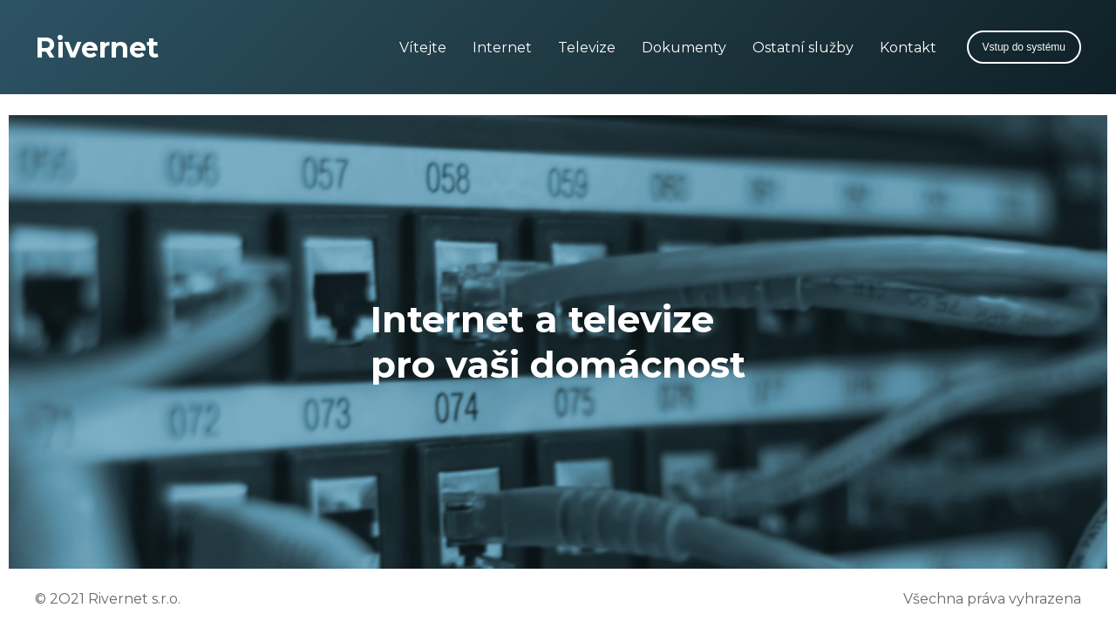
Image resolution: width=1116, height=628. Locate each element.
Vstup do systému (1024, 47)
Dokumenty (684, 47)
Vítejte (422, 47)
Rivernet (97, 48)
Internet (502, 47)
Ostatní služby (803, 47)
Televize (587, 47)
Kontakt (908, 47)
